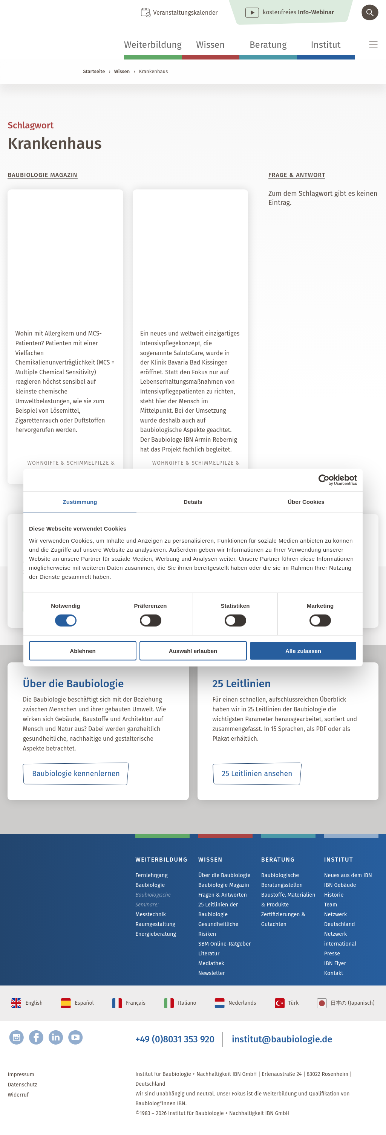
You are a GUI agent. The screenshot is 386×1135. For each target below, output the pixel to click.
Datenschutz (22, 1090)
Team (330, 906)
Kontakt (333, 966)
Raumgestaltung (154, 924)
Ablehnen (82, 650)
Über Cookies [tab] (306, 502)
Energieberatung (155, 935)
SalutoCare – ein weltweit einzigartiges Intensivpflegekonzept (195, 296)
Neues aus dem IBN (347, 875)
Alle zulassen (303, 650)
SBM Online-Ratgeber (223, 945)
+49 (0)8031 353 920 (174, 1044)
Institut (326, 45)
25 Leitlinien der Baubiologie (217, 910)
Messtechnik (150, 914)
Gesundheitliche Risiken (217, 930)
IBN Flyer (334, 956)
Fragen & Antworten (221, 895)
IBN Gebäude (339, 885)
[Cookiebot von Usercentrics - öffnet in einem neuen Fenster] (324, 480)
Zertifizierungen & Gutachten (282, 919)
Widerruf (18, 1100)
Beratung (268, 45)
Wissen (210, 45)
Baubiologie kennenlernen (76, 773)
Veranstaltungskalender (185, 12)
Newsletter (211, 975)
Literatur (208, 955)
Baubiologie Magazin (223, 885)
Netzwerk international (339, 931)
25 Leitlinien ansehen (257, 773)
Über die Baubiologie (223, 875)
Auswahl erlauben (193, 650)
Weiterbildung (153, 45)
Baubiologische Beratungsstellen (281, 880)
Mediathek (211, 965)
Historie (333, 895)
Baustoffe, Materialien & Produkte (287, 899)
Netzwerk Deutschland (351, 916)
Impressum (21, 1080)
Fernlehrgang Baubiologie (151, 880)
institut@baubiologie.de (282, 1044)
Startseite (94, 71)
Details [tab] (193, 502)
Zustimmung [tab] (80, 502)
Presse (332, 946)
